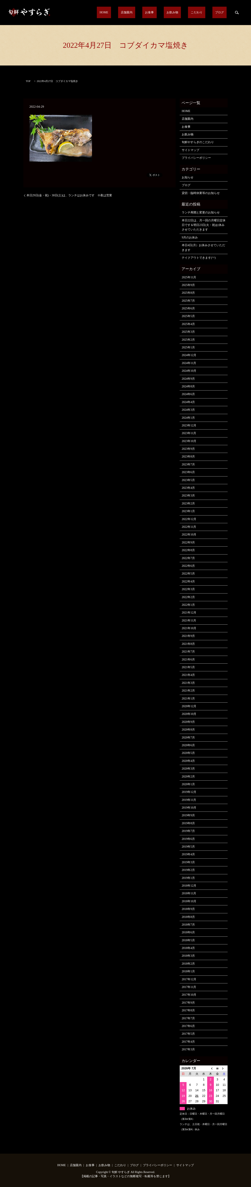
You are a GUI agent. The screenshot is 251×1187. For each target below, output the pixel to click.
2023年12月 (189, 425)
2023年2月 (188, 503)
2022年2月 (188, 597)
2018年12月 (189, 885)
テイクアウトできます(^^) (199, 257)
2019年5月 (188, 846)
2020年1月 (188, 784)
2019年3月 (188, 862)
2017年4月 (188, 1041)
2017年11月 (189, 987)
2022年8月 (188, 550)
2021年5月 (188, 667)
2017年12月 (189, 979)
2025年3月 (188, 331)
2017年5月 (188, 1033)
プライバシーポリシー (196, 157)
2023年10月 (189, 441)
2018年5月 (188, 940)
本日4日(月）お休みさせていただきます (203, 247)
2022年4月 (188, 581)
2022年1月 (188, 604)
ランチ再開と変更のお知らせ (201, 212)
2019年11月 (189, 799)
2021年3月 (188, 682)
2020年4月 (188, 760)
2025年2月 (188, 339)
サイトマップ (190, 150)
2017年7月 (188, 1018)
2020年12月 (189, 706)
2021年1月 (188, 698)
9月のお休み (190, 237)
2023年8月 (188, 456)
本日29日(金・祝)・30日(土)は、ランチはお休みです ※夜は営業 (69, 195)
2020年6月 (188, 745)
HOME (134, 12)
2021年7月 (188, 651)
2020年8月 (188, 729)
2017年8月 (188, 1010)
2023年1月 (188, 511)
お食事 (169, 12)
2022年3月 (188, 589)
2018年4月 (188, 948)
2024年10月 (189, 370)
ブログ (222, 12)
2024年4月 (188, 402)
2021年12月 (189, 612)
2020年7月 (188, 737)
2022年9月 (188, 542)
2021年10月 (189, 628)
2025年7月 (188, 300)
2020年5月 (188, 753)
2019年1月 (188, 878)
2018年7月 (188, 924)
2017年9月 (188, 1002)
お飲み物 (186, 12)
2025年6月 (188, 308)
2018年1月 (188, 971)
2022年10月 (189, 534)
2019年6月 (188, 838)
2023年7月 (188, 464)
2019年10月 (189, 807)
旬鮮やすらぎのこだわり (198, 142)
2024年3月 (188, 409)
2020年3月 (188, 768)
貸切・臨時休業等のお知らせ (201, 193)
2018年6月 (188, 932)
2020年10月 (189, 714)
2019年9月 (188, 815)
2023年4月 (188, 487)
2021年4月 (188, 675)
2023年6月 (188, 472)
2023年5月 (188, 480)
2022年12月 (189, 519)
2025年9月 (188, 285)
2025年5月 (188, 316)
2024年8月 (188, 386)
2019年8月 (188, 823)
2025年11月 (189, 277)
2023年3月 (188, 495)
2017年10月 (189, 994)
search (237, 12)
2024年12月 (189, 355)
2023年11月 (189, 433)
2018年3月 (188, 955)
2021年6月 (188, 659)
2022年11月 (189, 526)
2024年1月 (188, 417)
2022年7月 (188, 558)
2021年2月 (188, 690)
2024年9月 (188, 378)
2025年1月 (188, 347)
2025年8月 (188, 292)
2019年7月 (188, 831)
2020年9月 (188, 721)
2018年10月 (189, 901)
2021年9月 (188, 636)
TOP (28, 81)
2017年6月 (188, 1026)
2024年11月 (189, 363)
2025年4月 (188, 324)
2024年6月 (188, 394)
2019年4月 (188, 854)
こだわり (205, 12)
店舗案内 (152, 12)
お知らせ (187, 177)
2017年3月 (188, 1049)
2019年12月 (189, 792)
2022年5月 (188, 573)
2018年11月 (189, 893)
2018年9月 (188, 909)
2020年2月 (188, 776)
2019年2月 (188, 870)
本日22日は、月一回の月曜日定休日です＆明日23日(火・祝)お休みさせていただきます (204, 225)
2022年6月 (188, 565)
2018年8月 (188, 917)
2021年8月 (188, 643)
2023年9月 (188, 448)
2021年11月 (189, 620)
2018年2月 (188, 963)
